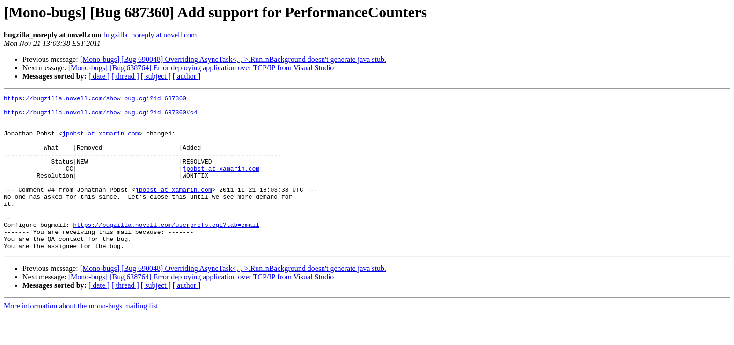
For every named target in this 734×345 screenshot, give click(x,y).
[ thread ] (125, 76)
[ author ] (187, 76)
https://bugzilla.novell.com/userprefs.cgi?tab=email (166, 251)
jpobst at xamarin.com (100, 141)
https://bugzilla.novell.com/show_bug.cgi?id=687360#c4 (100, 116)
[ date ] (99, 76)
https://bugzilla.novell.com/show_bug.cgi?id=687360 (95, 99)
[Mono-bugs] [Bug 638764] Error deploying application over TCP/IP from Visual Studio (201, 68)
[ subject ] (156, 76)
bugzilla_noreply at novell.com (150, 35)
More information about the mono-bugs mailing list (81, 337)
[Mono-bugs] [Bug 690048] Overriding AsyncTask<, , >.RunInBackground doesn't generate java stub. (233, 59)
